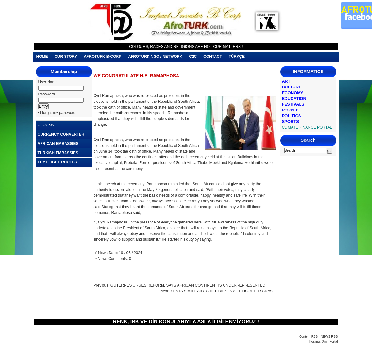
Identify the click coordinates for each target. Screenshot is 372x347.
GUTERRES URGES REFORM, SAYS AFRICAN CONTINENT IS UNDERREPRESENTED (187, 285)
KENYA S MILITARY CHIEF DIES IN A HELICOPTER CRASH (222, 291)
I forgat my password (57, 112)
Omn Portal (330, 341)
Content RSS (308, 336)
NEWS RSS (329, 336)
